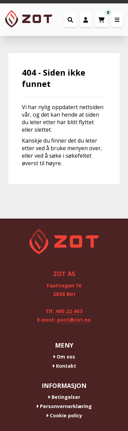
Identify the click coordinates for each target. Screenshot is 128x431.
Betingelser (64, 397)
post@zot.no (74, 319)
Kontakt (64, 366)
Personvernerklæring (64, 406)
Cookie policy (64, 415)
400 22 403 (69, 311)
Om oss (64, 356)
